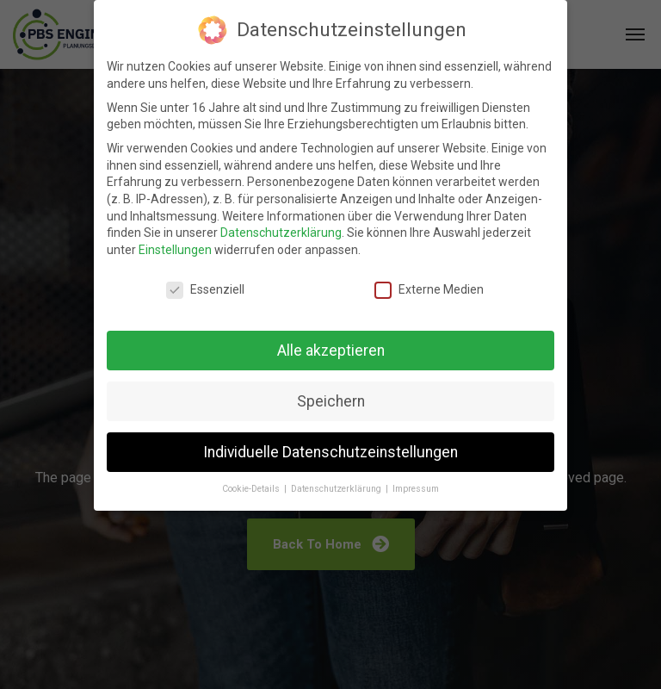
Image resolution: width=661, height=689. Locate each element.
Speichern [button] (331, 401)
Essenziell (205, 290)
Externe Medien (429, 290)
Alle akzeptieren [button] (331, 350)
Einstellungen (175, 250)
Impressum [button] (415, 488)
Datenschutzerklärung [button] (337, 488)
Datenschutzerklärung (281, 232)
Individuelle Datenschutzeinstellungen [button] (330, 452)
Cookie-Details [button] (252, 488)
